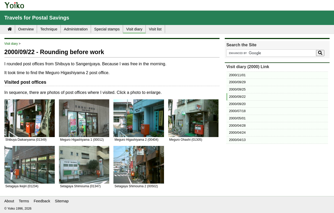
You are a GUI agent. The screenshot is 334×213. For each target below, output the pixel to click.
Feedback (42, 201)
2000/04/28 (237, 125)
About (9, 201)
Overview (26, 29)
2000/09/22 (237, 97)
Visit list (155, 29)
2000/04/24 (237, 132)
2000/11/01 (237, 75)
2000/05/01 (237, 118)
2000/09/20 (237, 104)
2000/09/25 (237, 89)
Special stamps (107, 29)
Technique (48, 29)
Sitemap (62, 201)
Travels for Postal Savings (36, 18)
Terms (24, 201)
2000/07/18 (237, 111)
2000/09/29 (237, 82)
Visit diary (134, 29)
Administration (76, 29)
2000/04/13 (237, 140)
